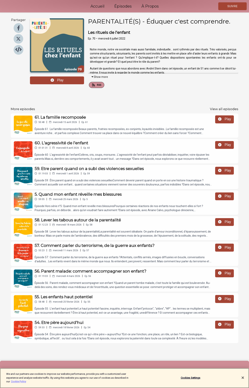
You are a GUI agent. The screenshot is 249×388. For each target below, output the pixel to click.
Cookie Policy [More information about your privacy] (18, 383)
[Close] (242, 380)
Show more (99, 76)
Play (57, 80)
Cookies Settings (190, 379)
